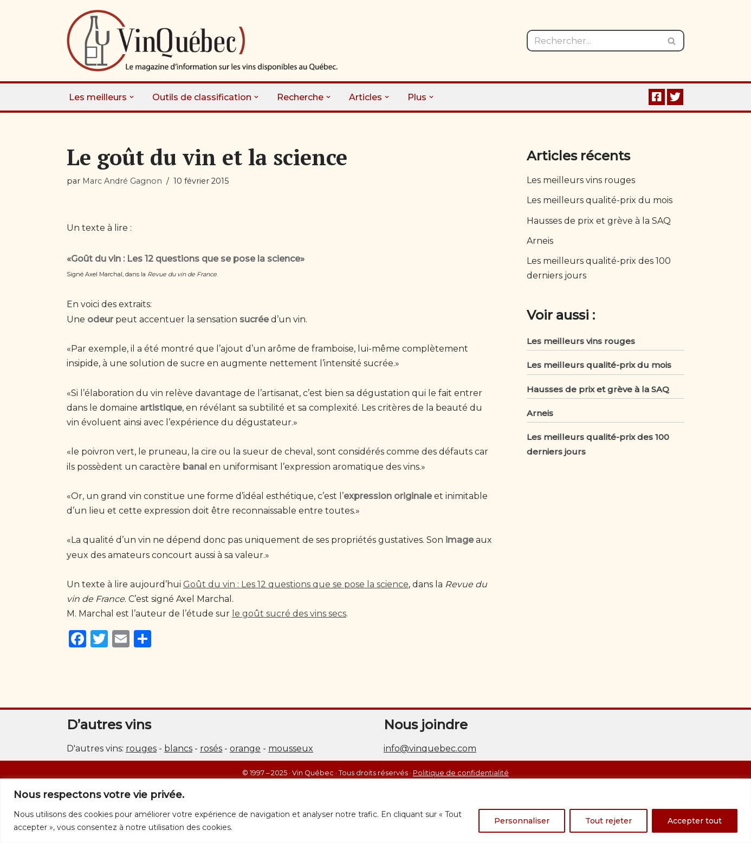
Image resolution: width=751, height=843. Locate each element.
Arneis (540, 241)
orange (245, 748)
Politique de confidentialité (461, 773)
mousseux (290, 748)
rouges (141, 748)
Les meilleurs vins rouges (581, 180)
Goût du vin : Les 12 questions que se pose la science (296, 584)
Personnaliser (521, 821)
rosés (211, 748)
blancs (178, 748)
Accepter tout (695, 821)
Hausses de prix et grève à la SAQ (599, 221)
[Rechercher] (593, 40)
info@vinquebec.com (430, 748)
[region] (375, 811)
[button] (132, 97)
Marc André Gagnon (122, 181)
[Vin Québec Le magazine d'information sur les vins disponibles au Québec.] (202, 41)
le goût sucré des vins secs (289, 613)
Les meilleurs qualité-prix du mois (599, 200)
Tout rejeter (608, 821)
